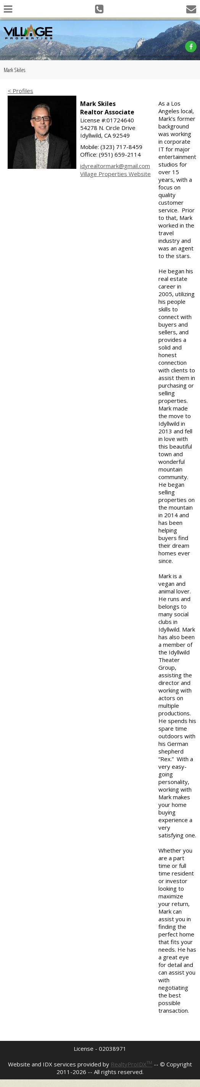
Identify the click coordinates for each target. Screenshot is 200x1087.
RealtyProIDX (131, 1064)
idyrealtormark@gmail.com (115, 166)
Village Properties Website (115, 174)
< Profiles (20, 91)
